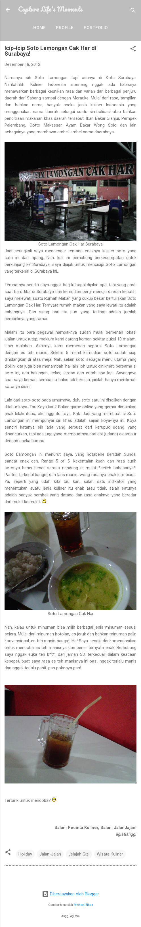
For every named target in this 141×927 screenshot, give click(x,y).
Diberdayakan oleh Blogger (70, 893)
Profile (64, 27)
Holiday (25, 854)
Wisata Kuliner (110, 854)
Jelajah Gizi (78, 854)
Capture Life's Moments (50, 9)
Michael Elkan (83, 905)
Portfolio (96, 27)
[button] (133, 49)
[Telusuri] (133, 11)
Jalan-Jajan (50, 854)
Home (39, 27)
